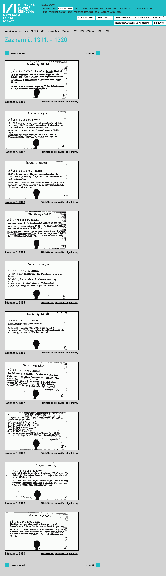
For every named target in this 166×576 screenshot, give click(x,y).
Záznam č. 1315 (15, 302)
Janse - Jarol (53, 31)
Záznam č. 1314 (15, 252)
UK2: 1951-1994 (65, 9)
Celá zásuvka (141, 18)
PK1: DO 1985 (81, 9)
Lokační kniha (86, 18)
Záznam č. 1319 (15, 503)
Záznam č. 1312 (15, 152)
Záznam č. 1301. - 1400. (73, 31)
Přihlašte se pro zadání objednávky (59, 102)
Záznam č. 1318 (15, 453)
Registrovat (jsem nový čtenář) (132, 23)
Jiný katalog (105, 18)
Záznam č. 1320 (15, 553)
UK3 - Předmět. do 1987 (54, 12)
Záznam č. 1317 (15, 403)
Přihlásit (159, 23)
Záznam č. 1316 (15, 352)
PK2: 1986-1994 (96, 9)
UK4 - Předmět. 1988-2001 (80, 12)
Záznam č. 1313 (15, 202)
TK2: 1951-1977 (126, 9)
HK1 (152, 9)
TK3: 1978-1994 (141, 9)
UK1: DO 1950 (49, 9)
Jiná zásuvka (123, 18)
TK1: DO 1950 (111, 9)
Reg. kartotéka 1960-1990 (108, 12)
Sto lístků (158, 18)
